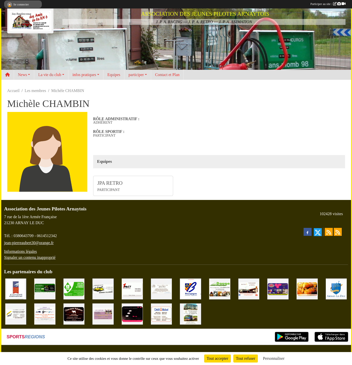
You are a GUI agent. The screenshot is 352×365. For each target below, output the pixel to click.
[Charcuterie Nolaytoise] (74, 313)
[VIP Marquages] (278, 288)
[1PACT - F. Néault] (132, 288)
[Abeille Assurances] (15, 313)
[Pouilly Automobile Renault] (249, 288)
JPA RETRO (110, 183)
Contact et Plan (167, 75)
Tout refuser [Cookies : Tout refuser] (245, 358)
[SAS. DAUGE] (219, 288)
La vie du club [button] (49, 75)
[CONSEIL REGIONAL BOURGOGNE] (190, 288)
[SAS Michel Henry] (44, 288)
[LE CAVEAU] (103, 313)
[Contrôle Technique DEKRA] (74, 288)
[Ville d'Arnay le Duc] (336, 288)
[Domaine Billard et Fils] (161, 288)
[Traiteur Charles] (132, 313)
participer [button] (136, 75)
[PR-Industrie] (44, 313)
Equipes (113, 75)
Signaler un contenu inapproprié (30, 257)
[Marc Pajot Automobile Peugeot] (190, 313)
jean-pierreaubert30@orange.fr (29, 243)
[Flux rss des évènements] (338, 232)
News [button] (22, 75)
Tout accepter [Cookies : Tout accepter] (217, 358)
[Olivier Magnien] (307, 288)
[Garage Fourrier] (103, 288)
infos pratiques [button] (84, 75)
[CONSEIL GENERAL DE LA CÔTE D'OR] (15, 288)
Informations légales (20, 251)
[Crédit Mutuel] (161, 313)
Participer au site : (328, 4)
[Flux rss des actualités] (329, 232)
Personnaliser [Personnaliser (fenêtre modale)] (274, 358)
